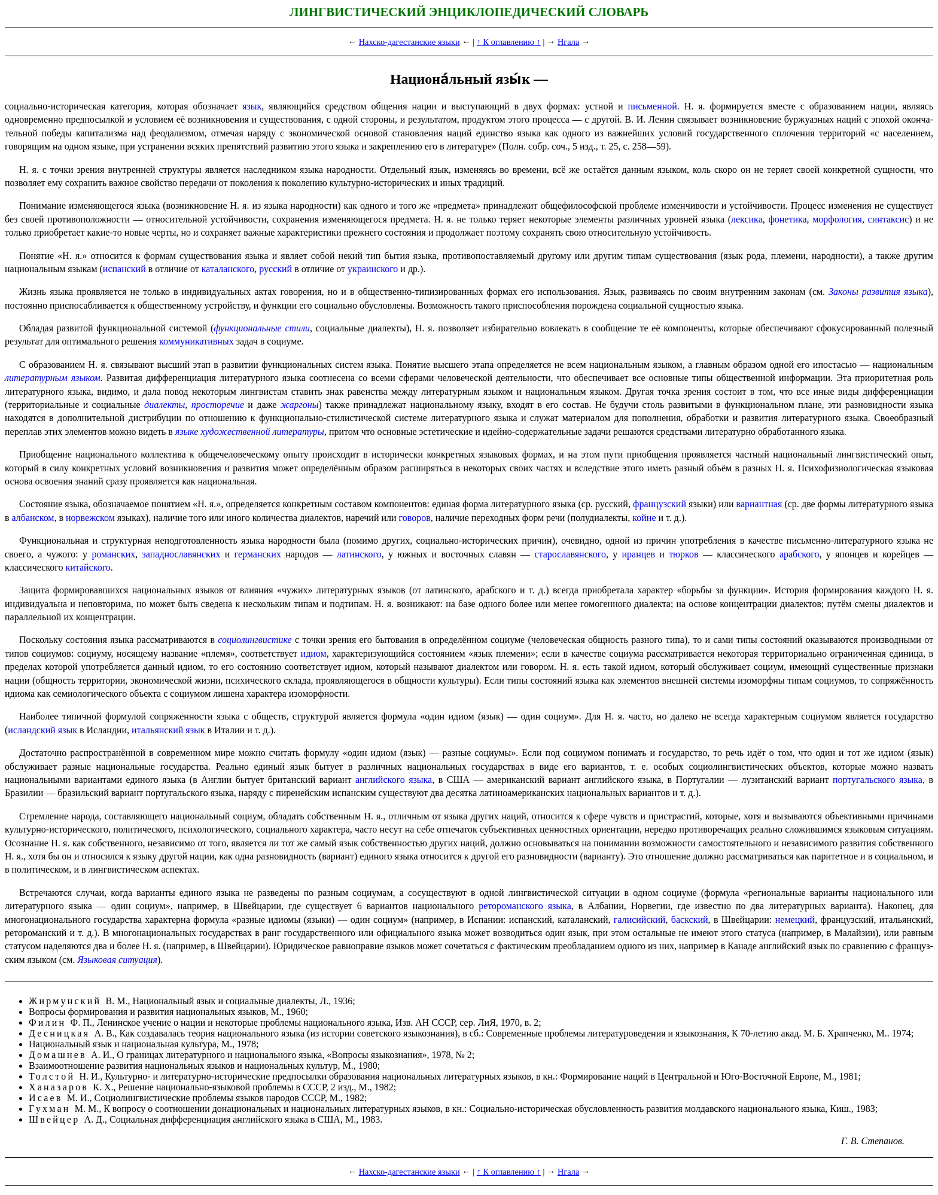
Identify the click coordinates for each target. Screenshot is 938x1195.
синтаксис (888, 219)
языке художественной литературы (249, 431)
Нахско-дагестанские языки (409, 42)
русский (275, 269)
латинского (359, 554)
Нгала (568, 42)
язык (251, 106)
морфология (837, 219)
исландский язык (42, 730)
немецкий (795, 919)
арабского (799, 554)
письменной (652, 106)
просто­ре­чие (217, 405)
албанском (33, 518)
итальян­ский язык (168, 730)
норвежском (90, 518)
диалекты (164, 405)
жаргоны (300, 405)
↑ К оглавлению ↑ (509, 42)
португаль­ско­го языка (877, 780)
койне (644, 518)
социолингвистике (254, 640)
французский (659, 504)
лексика (747, 219)
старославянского (569, 554)
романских (113, 554)
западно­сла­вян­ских (181, 554)
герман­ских (257, 554)
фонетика (787, 219)
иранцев (638, 554)
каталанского (228, 269)
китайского (87, 567)
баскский (689, 919)
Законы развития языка (878, 291)
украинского (373, 269)
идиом (314, 653)
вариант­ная (759, 504)
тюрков (683, 554)
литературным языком (52, 378)
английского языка (393, 780)
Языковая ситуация (117, 960)
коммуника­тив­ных (196, 341)
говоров (415, 518)
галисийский (640, 919)
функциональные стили (262, 328)
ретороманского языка (525, 906)
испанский (124, 269)
